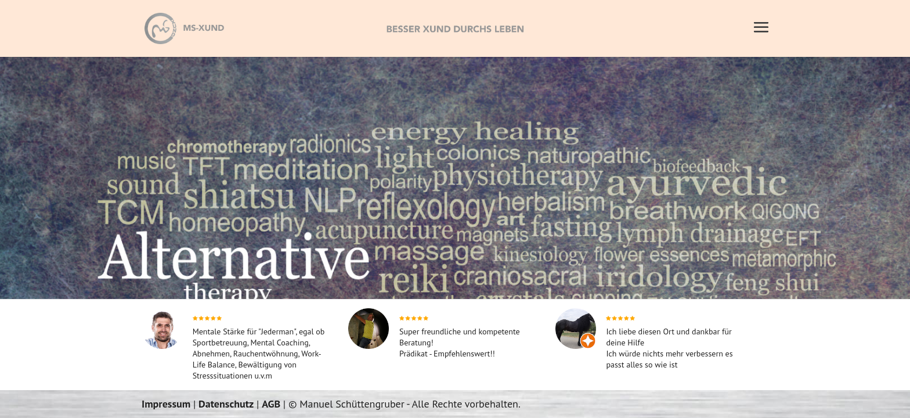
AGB (271, 403)
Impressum (166, 403)
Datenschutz (226, 403)
